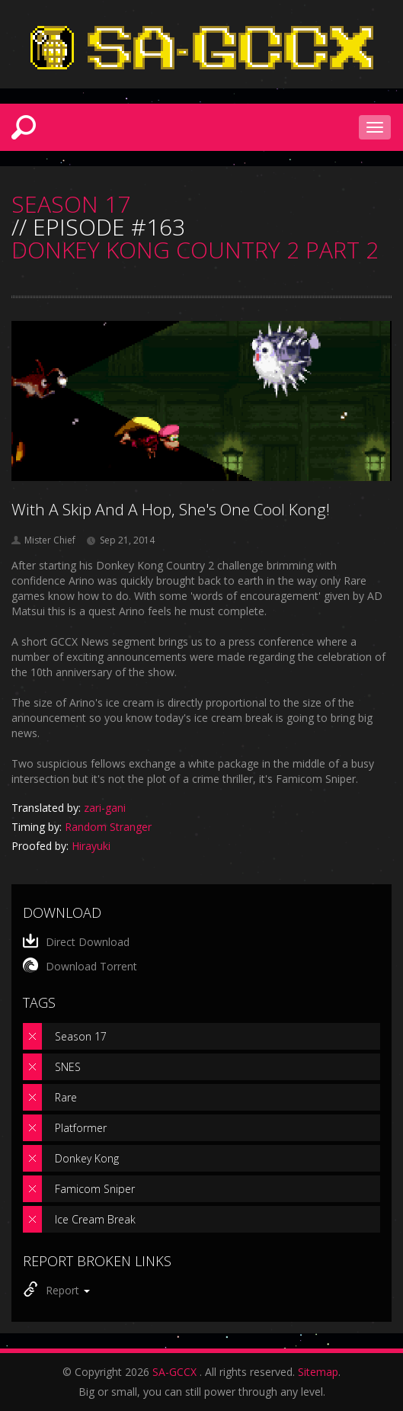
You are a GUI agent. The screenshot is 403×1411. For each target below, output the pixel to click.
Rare (66, 1097)
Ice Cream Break (95, 1219)
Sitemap (318, 1372)
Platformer (81, 1128)
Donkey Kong (87, 1158)
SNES (68, 1067)
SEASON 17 (70, 204)
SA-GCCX (174, 1372)
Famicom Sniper (95, 1189)
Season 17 (81, 1036)
